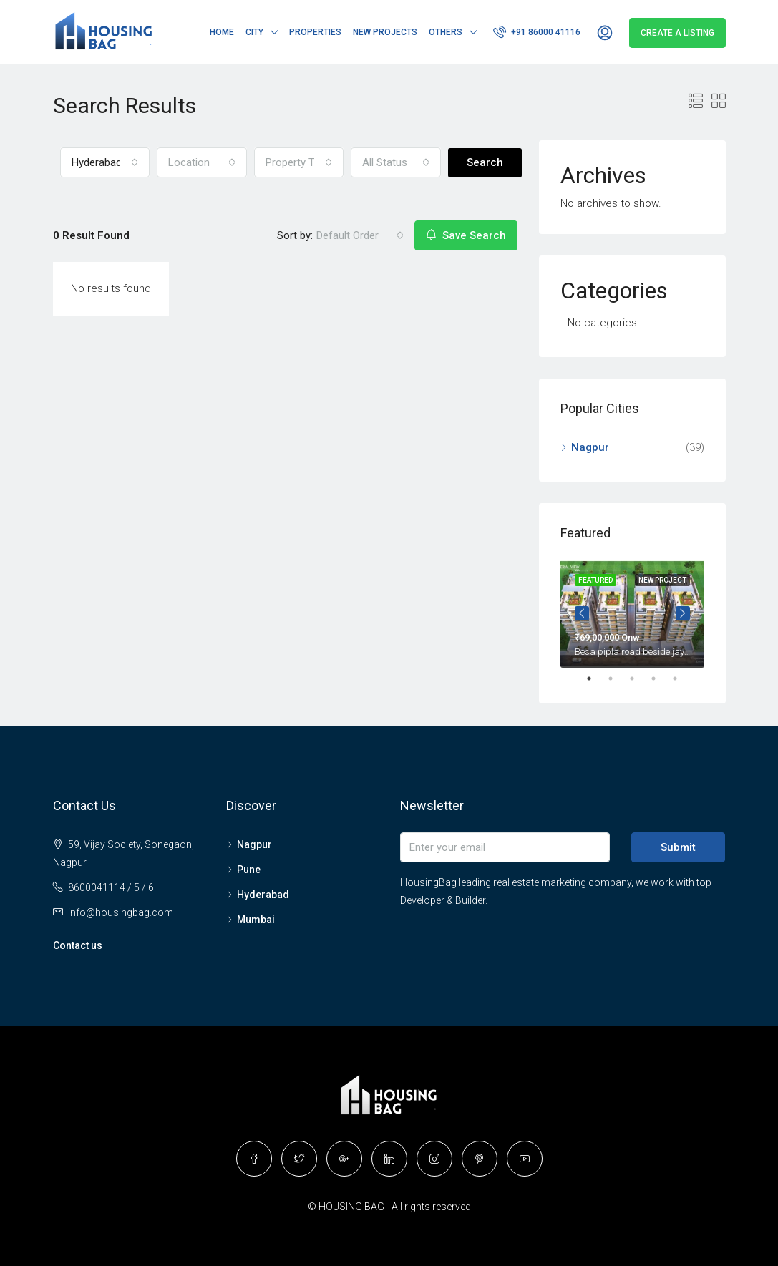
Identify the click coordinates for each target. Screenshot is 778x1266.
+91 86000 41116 (536, 31)
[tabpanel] (632, 614)
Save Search (466, 235)
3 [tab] (639, 678)
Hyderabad (263, 894)
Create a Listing (677, 33)
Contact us (77, 945)
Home (222, 32)
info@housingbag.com (120, 912)
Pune (249, 869)
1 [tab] (596, 678)
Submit (678, 847)
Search (485, 162)
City (254, 32)
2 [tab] (618, 678)
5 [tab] (682, 678)
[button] (105, 162)
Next (683, 613)
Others (445, 32)
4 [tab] (660, 678)
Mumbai (256, 919)
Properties (315, 32)
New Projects (385, 32)
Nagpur (590, 447)
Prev (582, 613)
